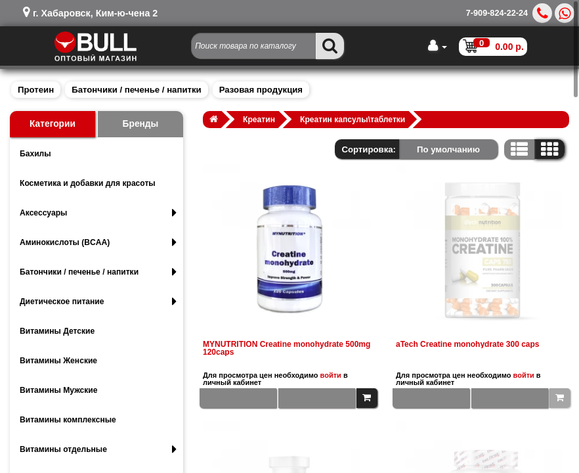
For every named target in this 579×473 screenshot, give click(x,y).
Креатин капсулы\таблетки (352, 119)
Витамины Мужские (59, 390)
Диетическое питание (98, 301)
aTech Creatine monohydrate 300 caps (468, 344)
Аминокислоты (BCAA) (98, 242)
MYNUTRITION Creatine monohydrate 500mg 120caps (286, 348)
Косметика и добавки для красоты (88, 183)
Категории (52, 124)
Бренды (141, 124)
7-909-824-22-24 (497, 13)
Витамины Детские (57, 331)
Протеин (36, 90)
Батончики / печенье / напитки (136, 90)
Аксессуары (98, 212)
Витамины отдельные (98, 449)
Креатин (259, 119)
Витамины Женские (58, 360)
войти (330, 375)
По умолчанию (448, 149)
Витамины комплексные (68, 419)
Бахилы (35, 153)
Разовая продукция (261, 90)
